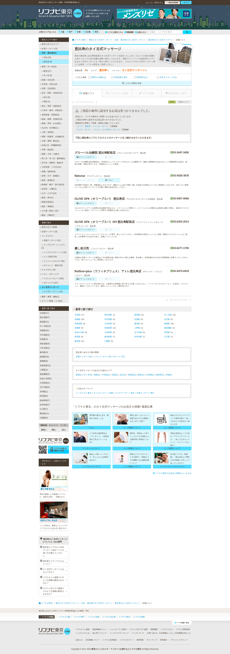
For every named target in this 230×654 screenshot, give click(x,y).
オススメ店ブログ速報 (139, 629)
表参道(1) (132, 375)
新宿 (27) (46, 71)
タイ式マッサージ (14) (52, 291)
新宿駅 (137, 315)
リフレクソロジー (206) (53, 278)
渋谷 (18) (46, 57)
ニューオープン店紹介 (118, 629)
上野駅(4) (44, 370)
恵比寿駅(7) (45, 317)
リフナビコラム (167, 629)
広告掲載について (92, 640)
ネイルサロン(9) (47, 270)
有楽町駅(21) (45, 365)
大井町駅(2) (45, 383)
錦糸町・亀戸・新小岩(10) (52, 184)
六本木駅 (108, 323)
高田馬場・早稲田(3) (49, 115)
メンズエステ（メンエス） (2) (54, 246)
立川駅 (167, 337)
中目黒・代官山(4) (48, 84)
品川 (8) (46, 97)
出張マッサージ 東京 (145, 393)
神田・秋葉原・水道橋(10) (52, 136)
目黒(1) (115, 375)
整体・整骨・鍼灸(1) (49, 297)
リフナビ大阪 (64, 617)
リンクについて (138, 633)
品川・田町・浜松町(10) (51, 93)
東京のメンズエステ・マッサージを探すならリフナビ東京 (116, 649)
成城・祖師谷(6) (47, 171)
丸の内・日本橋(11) (49, 128)
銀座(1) (141, 375)
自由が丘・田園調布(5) (50, 145)
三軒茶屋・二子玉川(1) (50, 167)
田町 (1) (46, 101)
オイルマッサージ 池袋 (103, 393)
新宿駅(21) (44, 322)
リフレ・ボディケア (49, 274)
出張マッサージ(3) (48, 48)
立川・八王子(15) (48, 193)
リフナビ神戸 (79, 617)
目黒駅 (137, 319)
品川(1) (123, 375)
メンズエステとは (82, 633)
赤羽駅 (167, 332)
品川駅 (167, 319)
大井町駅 (108, 332)
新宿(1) (79, 375)
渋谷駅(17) (44, 313)
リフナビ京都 (93, 617)
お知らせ (78, 640)
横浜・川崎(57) (47, 215)
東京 (95, 32)
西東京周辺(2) (46, 202)
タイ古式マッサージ (49, 287)
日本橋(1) (150, 375)
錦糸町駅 (108, 337)
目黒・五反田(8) (47, 88)
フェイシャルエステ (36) (53, 261)
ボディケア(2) (119, 356)
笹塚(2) (169, 375)
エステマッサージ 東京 (124, 393)
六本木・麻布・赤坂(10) (51, 110)
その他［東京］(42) (49, 211)
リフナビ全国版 (46, 617)
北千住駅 (138, 332)
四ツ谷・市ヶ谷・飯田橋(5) (52, 158)
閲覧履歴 (129, 32)
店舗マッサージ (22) (51, 240)
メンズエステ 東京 (84, 393)
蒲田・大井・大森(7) (49, 154)
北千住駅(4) (45, 387)
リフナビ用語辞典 (183, 629)
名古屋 (86, 32)
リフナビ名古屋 (109, 617)
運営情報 (140, 640)
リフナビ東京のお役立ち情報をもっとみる (172, 473)
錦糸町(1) (160, 375)
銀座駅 (167, 323)
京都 (78, 32)
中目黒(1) (106, 375)
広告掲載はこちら (166, 633)
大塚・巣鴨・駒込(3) (49, 141)
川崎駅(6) (44, 418)
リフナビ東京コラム (114, 32)
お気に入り (140, 32)
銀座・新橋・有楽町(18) (51, 119)
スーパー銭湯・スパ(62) (51, 301)
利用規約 (163, 640)
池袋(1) (97, 375)
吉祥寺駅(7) (45, 405)
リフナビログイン (127, 640)
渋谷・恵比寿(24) (48, 53)
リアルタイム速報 (82, 629)
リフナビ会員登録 (110, 640)
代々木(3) (88, 375)
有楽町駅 (108, 328)
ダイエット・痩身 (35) (52, 265)
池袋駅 (77, 319)
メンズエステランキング (119, 633)
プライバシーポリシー (179, 640)
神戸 (69, 32)
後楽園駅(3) (45, 374)
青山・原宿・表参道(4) (50, 106)
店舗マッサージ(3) (84, 356)
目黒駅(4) (44, 339)
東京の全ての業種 (48, 227)
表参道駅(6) (45, 344)
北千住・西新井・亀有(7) (51, 163)
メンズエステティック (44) (54, 252)
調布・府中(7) (46, 198)
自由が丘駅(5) (46, 378)
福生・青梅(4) (46, 206)
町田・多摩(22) (47, 180)
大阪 (61, 32)
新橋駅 (77, 328)
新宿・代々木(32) (48, 67)
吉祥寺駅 (138, 337)
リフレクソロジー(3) (102, 356)
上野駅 (137, 328)
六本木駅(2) (45, 348)
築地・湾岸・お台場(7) (50, 123)
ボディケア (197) (50, 283)
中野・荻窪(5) (46, 150)
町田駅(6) (44, 396)
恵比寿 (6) (47, 62)
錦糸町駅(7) (45, 400)
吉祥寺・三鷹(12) (48, 189)
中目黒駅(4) (45, 335)
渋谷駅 (77, 315)
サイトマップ (152, 640)
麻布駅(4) (44, 352)
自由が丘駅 (79, 332)
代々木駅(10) (45, 326)
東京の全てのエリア (49, 44)
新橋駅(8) (44, 361)
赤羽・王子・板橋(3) (49, 176)
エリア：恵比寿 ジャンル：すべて (92, 126)
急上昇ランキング (99, 633)
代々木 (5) (47, 75)
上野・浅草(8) (46, 132)
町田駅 (77, 337)
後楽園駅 (168, 328)
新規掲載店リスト (99, 629)
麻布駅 (137, 323)
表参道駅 (78, 323)
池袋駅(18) (44, 330)
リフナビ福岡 (139, 617)
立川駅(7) (44, 409)
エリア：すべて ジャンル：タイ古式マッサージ (98, 129)
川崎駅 (107, 341)
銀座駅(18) (44, 357)
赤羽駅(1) (44, 392)
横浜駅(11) (44, 413)
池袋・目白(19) (47, 80)
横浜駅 (77, 341)
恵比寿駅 (108, 315)
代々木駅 (168, 315)
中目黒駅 (108, 319)
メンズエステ (46, 236)
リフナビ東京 (124, 617)
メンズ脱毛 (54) (49, 257)
